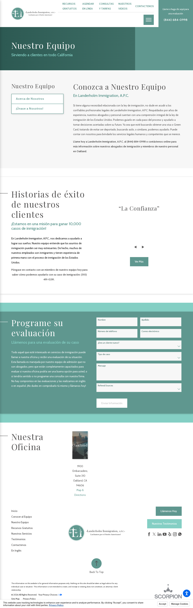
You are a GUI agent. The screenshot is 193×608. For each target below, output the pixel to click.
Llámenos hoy (169, 511)
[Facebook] (149, 534)
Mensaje (102, 366)
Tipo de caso (104, 354)
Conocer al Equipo (21, 516)
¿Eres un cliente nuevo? (108, 343)
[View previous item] (135, 247)
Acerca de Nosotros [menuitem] (30, 99)
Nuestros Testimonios (164, 523)
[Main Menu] (149, 20)
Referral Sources (105, 385)
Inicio (14, 510)
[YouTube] (165, 534)
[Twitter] (154, 534)
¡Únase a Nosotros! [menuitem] (29, 108)
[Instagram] (175, 534)
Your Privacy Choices (50, 594)
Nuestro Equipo (20, 522)
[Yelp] (170, 534)
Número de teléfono (107, 331)
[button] (186, 593)
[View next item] (143, 247)
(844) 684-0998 (176, 20)
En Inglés (16, 550)
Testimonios (18, 539)
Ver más (139, 261)
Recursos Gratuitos (22, 528)
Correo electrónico (150, 331)
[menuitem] (39, 511)
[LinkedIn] (159, 534)
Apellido (145, 320)
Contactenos (144, 6)
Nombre (102, 320)
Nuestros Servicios (21, 533)
